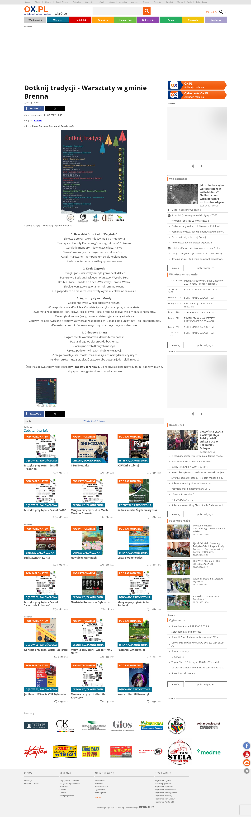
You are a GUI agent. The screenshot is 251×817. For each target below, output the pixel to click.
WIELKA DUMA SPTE (182, 499)
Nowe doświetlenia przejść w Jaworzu (191, 242)
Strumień (169, 2)
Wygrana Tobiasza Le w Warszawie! (190, 220)
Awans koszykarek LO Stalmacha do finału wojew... (198, 472)
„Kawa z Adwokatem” (182, 494)
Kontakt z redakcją (32, 783)
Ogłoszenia (148, 20)
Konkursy (216, 20)
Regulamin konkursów (165, 798)
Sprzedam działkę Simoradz (186, 631)
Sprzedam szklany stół (183, 673)
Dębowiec (77, 2)
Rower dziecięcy (180, 651)
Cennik (63, 789)
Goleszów (89, 2)
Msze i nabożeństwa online (186, 209)
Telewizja (103, 20)
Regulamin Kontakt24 (164, 801)
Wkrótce (57, 20)
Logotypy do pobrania (69, 780)
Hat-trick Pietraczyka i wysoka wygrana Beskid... (197, 248)
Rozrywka (193, 20)
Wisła (189, 2)
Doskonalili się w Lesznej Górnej (188, 237)
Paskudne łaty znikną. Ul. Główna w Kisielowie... (197, 226)
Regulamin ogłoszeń (164, 786)
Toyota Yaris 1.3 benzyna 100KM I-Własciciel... (196, 662)
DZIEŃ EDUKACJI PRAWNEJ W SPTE (189, 466)
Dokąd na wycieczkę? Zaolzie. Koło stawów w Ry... (197, 253)
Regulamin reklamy (163, 795)
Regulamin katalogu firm (166, 792)
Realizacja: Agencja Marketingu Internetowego (125, 807)
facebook (33, 108)
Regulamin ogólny (163, 780)
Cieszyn (48, 2)
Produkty (63, 786)
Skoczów (157, 2)
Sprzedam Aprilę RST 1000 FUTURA (190, 626)
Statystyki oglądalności (70, 783)
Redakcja (28, 780)
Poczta (98, 797)
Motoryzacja (178, 656)
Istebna (112, 2)
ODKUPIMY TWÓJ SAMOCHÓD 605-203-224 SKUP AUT (197, 644)
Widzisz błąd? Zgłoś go (94, 421)
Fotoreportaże (179, 520)
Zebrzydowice (201, 2)
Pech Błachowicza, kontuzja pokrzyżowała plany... (197, 231)
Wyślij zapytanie (67, 795)
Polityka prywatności (164, 783)
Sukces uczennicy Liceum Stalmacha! (191, 483)
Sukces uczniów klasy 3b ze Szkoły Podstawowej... (198, 505)
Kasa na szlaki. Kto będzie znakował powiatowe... (197, 258)
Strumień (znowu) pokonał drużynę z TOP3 (194, 215)
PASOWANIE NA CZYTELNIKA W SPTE (191, 461)
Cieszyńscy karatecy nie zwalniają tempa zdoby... (197, 455)
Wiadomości (35, 20)
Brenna (27, 2)
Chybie (37, 2)
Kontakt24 (80, 20)
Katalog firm (125, 20)
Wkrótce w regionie (183, 274)
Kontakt (63, 792)
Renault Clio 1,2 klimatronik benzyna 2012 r (194, 637)
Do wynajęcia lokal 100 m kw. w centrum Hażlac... (198, 667)
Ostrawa (146, 2)
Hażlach (101, 2)
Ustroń (180, 2)
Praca (171, 20)
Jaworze (134, 2)
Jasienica (123, 2)
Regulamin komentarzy (165, 789)
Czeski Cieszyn (62, 2)
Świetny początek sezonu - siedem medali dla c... (197, 477)
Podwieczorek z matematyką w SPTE (190, 488)
